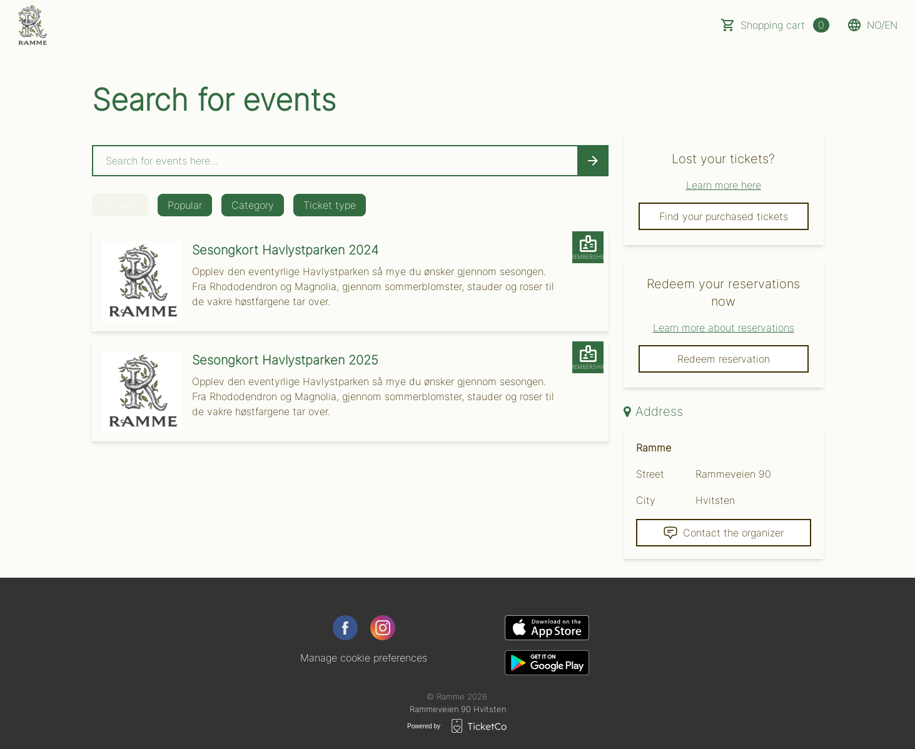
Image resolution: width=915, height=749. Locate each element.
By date (120, 205)
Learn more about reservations (723, 327)
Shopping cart (785, 25)
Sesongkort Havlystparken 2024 (285, 250)
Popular (185, 205)
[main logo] (32, 25)
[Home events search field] (350, 160)
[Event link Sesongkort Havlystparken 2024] (137, 281)
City (645, 500)
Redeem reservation (723, 359)
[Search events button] (593, 160)
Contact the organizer (723, 532)
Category (252, 205)
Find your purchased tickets (723, 216)
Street (650, 474)
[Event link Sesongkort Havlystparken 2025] (137, 391)
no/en (872, 25)
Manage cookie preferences (363, 657)
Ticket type (329, 205)
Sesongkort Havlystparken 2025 (285, 360)
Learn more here (723, 185)
